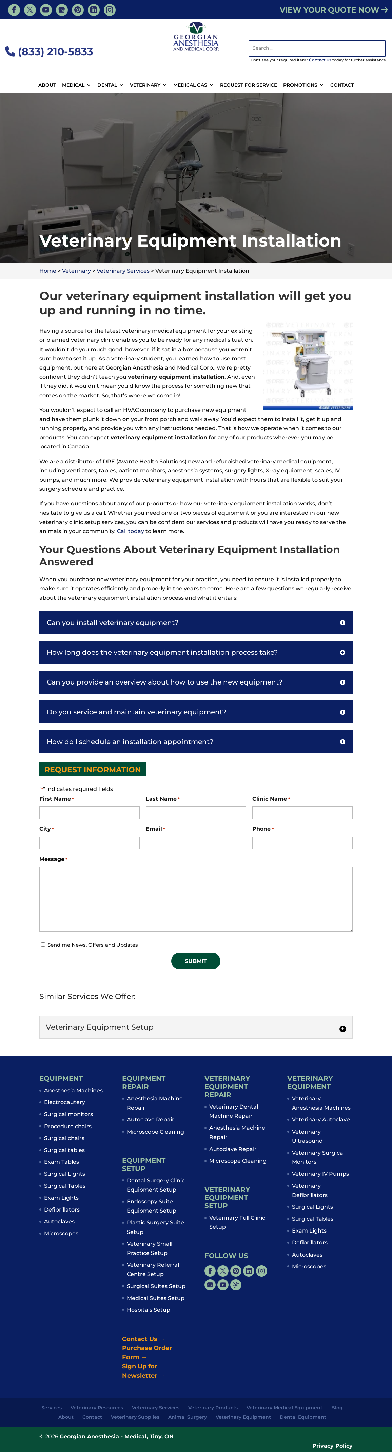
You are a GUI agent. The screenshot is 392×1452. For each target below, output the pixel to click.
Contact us (320, 59)
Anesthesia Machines (73, 1090)
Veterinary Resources (97, 1408)
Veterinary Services (155, 1408)
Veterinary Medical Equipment (284, 1408)
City (46, 829)
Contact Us (143, 1339)
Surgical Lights (64, 1174)
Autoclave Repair (150, 1119)
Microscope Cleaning (155, 1132)
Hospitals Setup (148, 1310)
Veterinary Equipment (243, 1417)
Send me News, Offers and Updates (92, 945)
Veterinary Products (213, 1408)
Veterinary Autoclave (321, 1119)
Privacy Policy (332, 1446)
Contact (342, 85)
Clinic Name (271, 799)
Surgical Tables (64, 1186)
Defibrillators (62, 1209)
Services (51, 1408)
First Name (56, 799)
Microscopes (61, 1233)
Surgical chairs (64, 1138)
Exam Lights (61, 1198)
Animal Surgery (187, 1417)
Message (53, 859)
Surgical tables (64, 1150)
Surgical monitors (68, 1114)
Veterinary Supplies (135, 1417)
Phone (263, 829)
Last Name (163, 799)
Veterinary (145, 85)
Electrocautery (64, 1102)
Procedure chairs (68, 1126)
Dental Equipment (303, 1417)
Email (155, 829)
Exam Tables (61, 1162)
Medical (73, 85)
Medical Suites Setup (155, 1298)
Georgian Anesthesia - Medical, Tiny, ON (117, 1436)
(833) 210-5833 (49, 51)
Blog (337, 1408)
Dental (107, 85)
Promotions (300, 85)
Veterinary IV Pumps (320, 1174)
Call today (130, 531)
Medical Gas (190, 85)
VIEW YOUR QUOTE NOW (334, 10)
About (47, 85)
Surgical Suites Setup (156, 1286)
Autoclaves (59, 1221)
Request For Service (248, 85)
